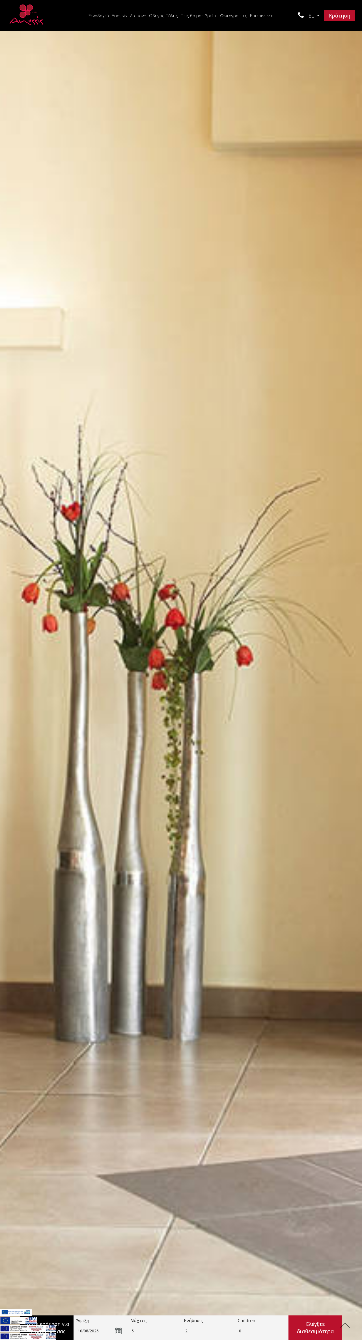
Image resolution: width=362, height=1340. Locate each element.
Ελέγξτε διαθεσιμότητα (315, 1327)
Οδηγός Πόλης (163, 15)
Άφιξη (82, 1320)
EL (311, 15)
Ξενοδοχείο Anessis (108, 15)
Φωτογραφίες (233, 15)
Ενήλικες (193, 1320)
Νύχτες (138, 1320)
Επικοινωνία (261, 15)
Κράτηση (339, 15)
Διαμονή (138, 15)
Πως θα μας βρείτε (199, 15)
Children (246, 1320)
